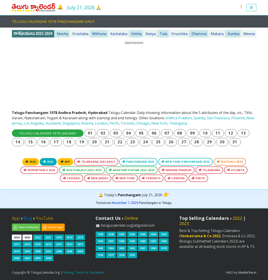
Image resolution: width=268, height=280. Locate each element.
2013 (59, 244)
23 (132, 141)
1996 (132, 234)
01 (90, 133)
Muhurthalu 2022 (39, 170)
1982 (132, 248)
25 (158, 141)
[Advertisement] (134, 75)
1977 (111, 255)
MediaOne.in (247, 272)
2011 (80, 244)
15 (30, 141)
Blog (28, 218)
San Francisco (218, 118)
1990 (121, 241)
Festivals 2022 (230, 162)
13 (243, 133)
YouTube (44, 218)
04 (128, 133)
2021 (48, 237)
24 (145, 141)
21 (107, 141)
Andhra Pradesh (178, 118)
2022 (48, 162)
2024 (17, 237)
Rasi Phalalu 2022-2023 (82, 170)
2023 (30, 162)
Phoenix (238, 118)
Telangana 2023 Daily (96, 162)
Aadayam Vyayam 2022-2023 (132, 170)
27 (183, 141)
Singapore (70, 123)
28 (196, 141)
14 (17, 141)
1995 (143, 234)
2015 (38, 244)
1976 (121, 255)
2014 (48, 244)
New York (159, 123)
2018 (80, 237)
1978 (100, 255)
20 (94, 141)
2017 (17, 244)
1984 (111, 248)
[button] (251, 7)
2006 (59, 251)
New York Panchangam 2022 (185, 162)
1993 (164, 234)
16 (43, 141)
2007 (48, 251)
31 (235, 141)
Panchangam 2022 (138, 162)
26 (171, 141)
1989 (132, 241)
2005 (69, 251)
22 (120, 141)
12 (230, 133)
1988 (143, 241)
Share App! (55, 227)
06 (154, 133)
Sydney (199, 118)
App (65, 162)
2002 (27, 258)
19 (81, 141)
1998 (111, 234)
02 (103, 133)
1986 (164, 241)
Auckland (53, 123)
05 (141, 133)
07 (166, 133)
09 (192, 133)
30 (222, 141)
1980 (153, 248)
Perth (114, 123)
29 (209, 141)
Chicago (143, 123)
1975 (132, 255)
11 (218, 133)
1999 (100, 234)
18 (69, 141)
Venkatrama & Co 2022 (200, 235)
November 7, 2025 (125, 203)
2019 (69, 237)
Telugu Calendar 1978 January (47, 133)
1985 (100, 248)
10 (205, 133)
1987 (153, 241)
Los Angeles (34, 123)
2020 (59, 237)
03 (115, 133)
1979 (164, 248)
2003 (17, 258)
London (101, 123)
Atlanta (87, 123)
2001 (38, 258)
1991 (111, 241)
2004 (80, 251)
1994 (153, 234)
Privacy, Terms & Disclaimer (83, 272)
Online (131, 218)
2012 (69, 244)
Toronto (127, 123)
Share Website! (29, 227)
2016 (27, 244)
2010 (17, 251)
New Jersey (97, 178)
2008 (38, 251)
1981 (143, 248)
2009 (27, 251)
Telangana (178, 123)
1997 (121, 234)
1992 (100, 241)
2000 (48, 258)
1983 (121, 248)
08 (179, 133)
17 (56, 141)
